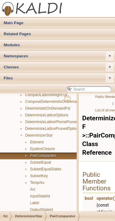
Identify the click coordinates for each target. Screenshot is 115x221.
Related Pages (17, 34)
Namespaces (59, 56)
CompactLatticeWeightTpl (46, 95)
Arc (33, 189)
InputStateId (40, 196)
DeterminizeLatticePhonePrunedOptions (58, 122)
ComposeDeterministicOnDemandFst (55, 101)
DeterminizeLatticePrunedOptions (52, 128)
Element (37, 142)
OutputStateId (41, 209)
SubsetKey (39, 176)
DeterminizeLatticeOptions (46, 115)
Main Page (13, 23)
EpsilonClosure (42, 149)
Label (34, 203)
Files (59, 78)
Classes (59, 67)
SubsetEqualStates (45, 169)
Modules (12, 45)
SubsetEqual (40, 162)
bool (89, 198)
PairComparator (43, 155)
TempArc (37, 182)
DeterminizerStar (39, 135)
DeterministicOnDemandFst (47, 108)
